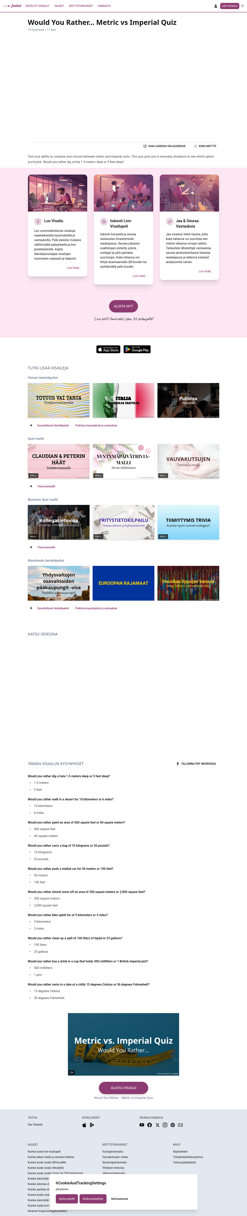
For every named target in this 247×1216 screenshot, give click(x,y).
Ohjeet (59, 6)
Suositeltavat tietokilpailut (53, 425)
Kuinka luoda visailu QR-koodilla (47, 1162)
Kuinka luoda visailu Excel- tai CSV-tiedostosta (55, 1173)
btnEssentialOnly (93, 1198)
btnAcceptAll (67, 1198)
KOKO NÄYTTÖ (205, 146)
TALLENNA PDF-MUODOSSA (196, 764)
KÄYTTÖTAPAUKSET (115, 1144)
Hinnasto (104, 6)
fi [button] (242, 6)
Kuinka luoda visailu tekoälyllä (46, 1167)
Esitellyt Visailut (37, 6)
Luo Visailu (230, 6)
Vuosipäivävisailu (112, 1151)
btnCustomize (119, 1198)
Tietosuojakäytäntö (184, 1162)
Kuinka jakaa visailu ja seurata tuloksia (51, 1157)
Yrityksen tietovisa (113, 1167)
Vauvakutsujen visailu (115, 1157)
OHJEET (33, 1144)
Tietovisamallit (46, 486)
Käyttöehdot (180, 1151)
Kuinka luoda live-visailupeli (44, 1151)
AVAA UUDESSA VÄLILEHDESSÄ (164, 146)
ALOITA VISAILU (123, 1088)
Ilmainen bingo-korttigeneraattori (47, 1211)
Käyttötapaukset (81, 6)
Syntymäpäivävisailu (114, 1162)
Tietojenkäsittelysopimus (188, 1157)
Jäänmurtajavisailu (113, 1173)
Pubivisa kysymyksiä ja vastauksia (96, 425)
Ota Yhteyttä (35, 1124)
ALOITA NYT (123, 306)
